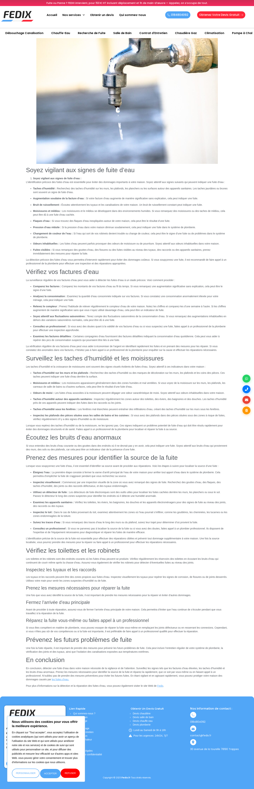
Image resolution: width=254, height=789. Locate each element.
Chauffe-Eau (60, 33)
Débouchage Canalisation (24, 33)
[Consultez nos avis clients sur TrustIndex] (246, 411)
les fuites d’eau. (60, 679)
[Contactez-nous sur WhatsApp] (246, 377)
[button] (73, 15)
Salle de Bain (122, 33)
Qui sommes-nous (132, 15)
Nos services (73, 15)
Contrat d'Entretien (153, 33)
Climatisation (214, 33)
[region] (46, 750)
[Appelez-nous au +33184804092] (246, 388)
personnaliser (25, 773)
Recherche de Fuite (91, 33)
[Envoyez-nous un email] (246, 400)
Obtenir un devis (102, 15)
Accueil (52, 15)
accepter (70, 773)
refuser (49, 773)
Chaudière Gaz (186, 33)
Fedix (160, 685)
